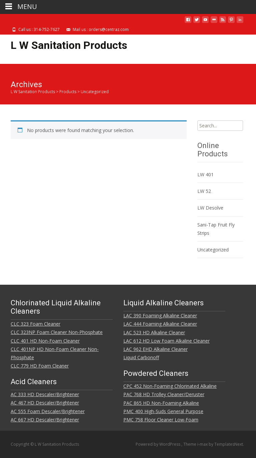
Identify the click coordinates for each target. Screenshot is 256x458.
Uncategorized (213, 249)
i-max (203, 444)
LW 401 (205, 174)
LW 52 (204, 191)
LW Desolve (210, 208)
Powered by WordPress (158, 444)
